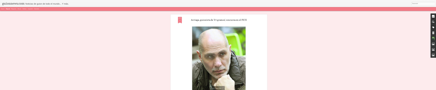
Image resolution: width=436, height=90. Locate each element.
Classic (3, 9)
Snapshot (30, 9)
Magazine (13, 9)
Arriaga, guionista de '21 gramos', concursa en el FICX (219, 20)
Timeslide (36, 9)
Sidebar (24, 9)
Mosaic (19, 9)
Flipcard (8, 9)
